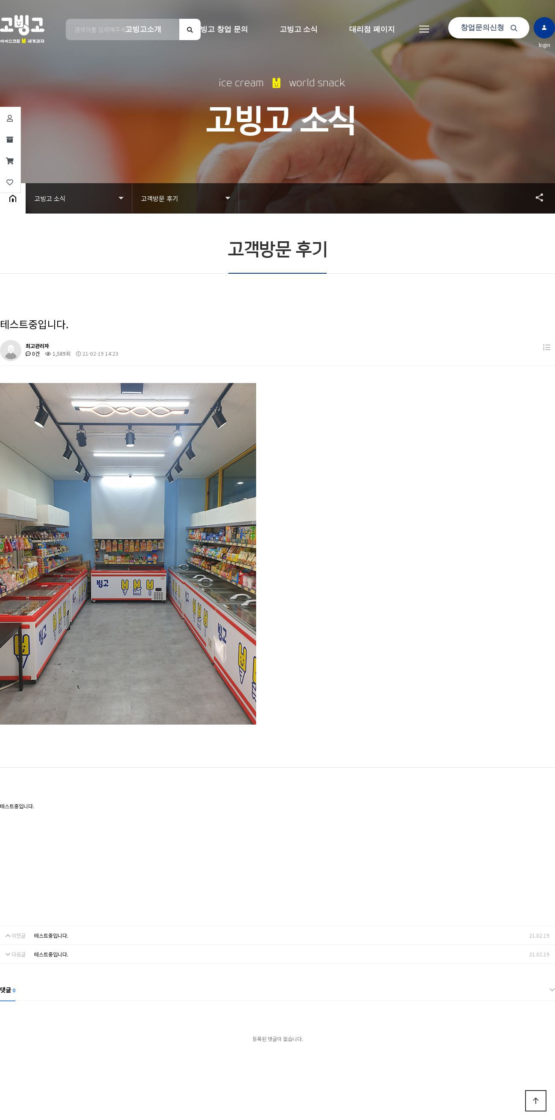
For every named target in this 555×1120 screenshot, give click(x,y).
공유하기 (535, 197)
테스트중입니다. (51, 935)
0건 (33, 353)
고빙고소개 (143, 29)
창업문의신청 (489, 27)
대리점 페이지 (372, 29)
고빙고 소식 (299, 29)
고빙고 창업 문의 (220, 29)
